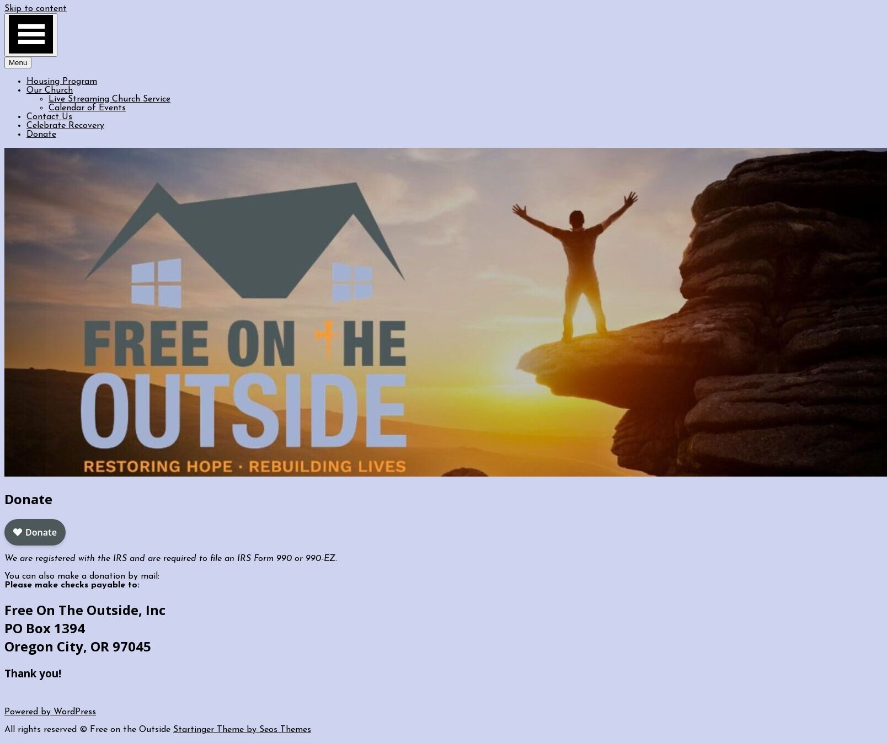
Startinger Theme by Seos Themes (242, 729)
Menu (18, 62)
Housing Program (61, 81)
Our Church (49, 90)
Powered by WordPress (50, 712)
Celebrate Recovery (65, 125)
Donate (41, 134)
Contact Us (49, 117)
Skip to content (35, 8)
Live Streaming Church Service (109, 99)
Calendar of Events (87, 108)
